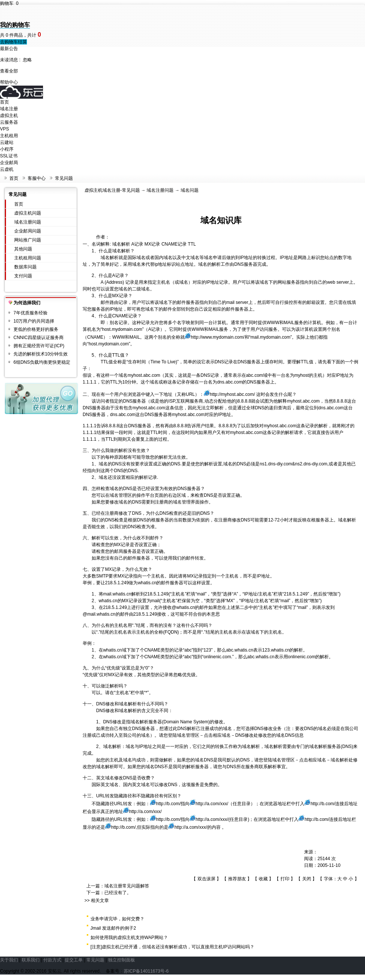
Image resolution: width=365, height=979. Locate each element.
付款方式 (52, 960)
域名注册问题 (27, 222)
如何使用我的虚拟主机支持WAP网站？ (129, 937)
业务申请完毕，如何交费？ (117, 918)
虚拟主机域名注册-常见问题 (112, 190)
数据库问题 (25, 267)
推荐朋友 (237, 878)
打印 (284, 878)
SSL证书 (9, 155)
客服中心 (37, 178)
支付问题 (23, 275)
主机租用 (9, 135)
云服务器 (9, 122)
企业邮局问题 (27, 231)
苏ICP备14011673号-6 (146, 971)
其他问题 (23, 249)
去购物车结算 (13, 41)
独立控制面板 (121, 960)
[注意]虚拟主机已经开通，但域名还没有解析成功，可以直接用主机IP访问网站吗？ (172, 946)
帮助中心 (9, 82)
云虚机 (6, 169)
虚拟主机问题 (27, 213)
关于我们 (9, 960)
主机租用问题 (27, 258)
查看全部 (9, 71)
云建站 (6, 142)
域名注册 (9, 108)
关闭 (306, 878)
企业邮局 (9, 162)
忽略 (27, 59)
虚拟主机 (9, 115)
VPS (4, 129)
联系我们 (31, 960)
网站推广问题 (27, 240)
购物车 (9, 3)
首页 (4, 102)
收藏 (263, 878)
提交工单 (74, 960)
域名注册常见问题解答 (126, 886)
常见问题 (64, 178)
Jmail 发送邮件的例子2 (113, 928)
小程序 (6, 149)
